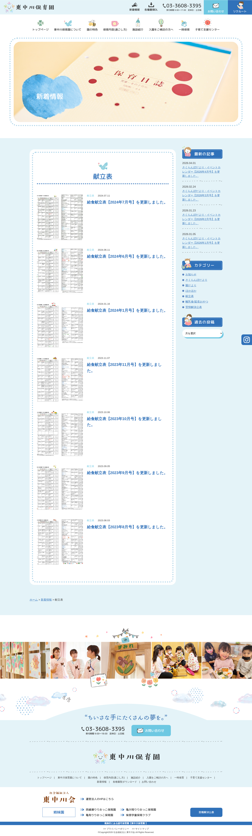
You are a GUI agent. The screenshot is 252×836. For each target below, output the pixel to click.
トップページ (40, 29)
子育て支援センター (207, 29)
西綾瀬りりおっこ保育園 (101, 809)
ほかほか (190, 290)
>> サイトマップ (140, 828)
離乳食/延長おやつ (196, 301)
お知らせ (190, 274)
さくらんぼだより (196, 280)
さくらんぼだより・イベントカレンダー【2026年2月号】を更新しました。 (201, 219)
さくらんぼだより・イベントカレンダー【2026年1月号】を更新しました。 (201, 243)
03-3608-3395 (183, 5)
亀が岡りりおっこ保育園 (141, 809)
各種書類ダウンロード (125, 781)
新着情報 (134, 9)
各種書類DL (151, 9)
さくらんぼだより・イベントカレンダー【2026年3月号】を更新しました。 (201, 195)
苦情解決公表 (193, 307)
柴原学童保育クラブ (138, 815)
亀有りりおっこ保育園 (99, 815)
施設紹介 (137, 29)
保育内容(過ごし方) (115, 29)
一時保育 (184, 29)
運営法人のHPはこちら (100, 799)
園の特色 (92, 29)
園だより (190, 285)
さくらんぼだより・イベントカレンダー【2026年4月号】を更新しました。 (201, 172)
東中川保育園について (67, 29)
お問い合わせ (216, 11)
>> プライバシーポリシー (116, 828)
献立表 (189, 296)
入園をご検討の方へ (161, 29)
